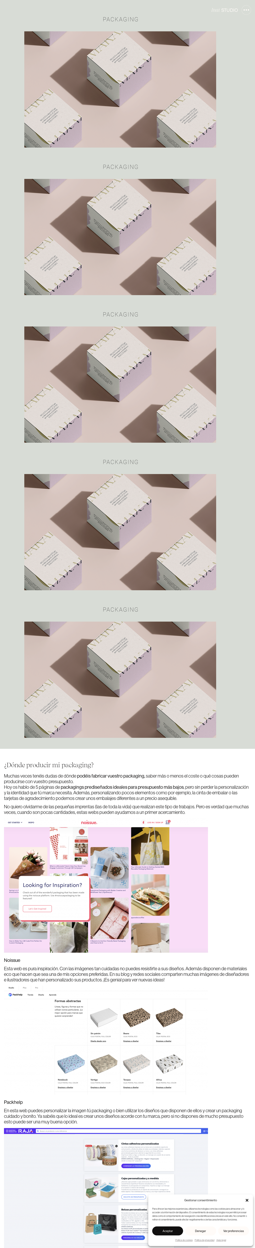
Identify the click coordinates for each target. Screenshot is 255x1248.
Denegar (200, 1231)
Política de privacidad (204, 1240)
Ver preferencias (233, 1231)
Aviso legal (221, 1240)
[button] (247, 1200)
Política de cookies (184, 1240)
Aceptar (168, 1231)
